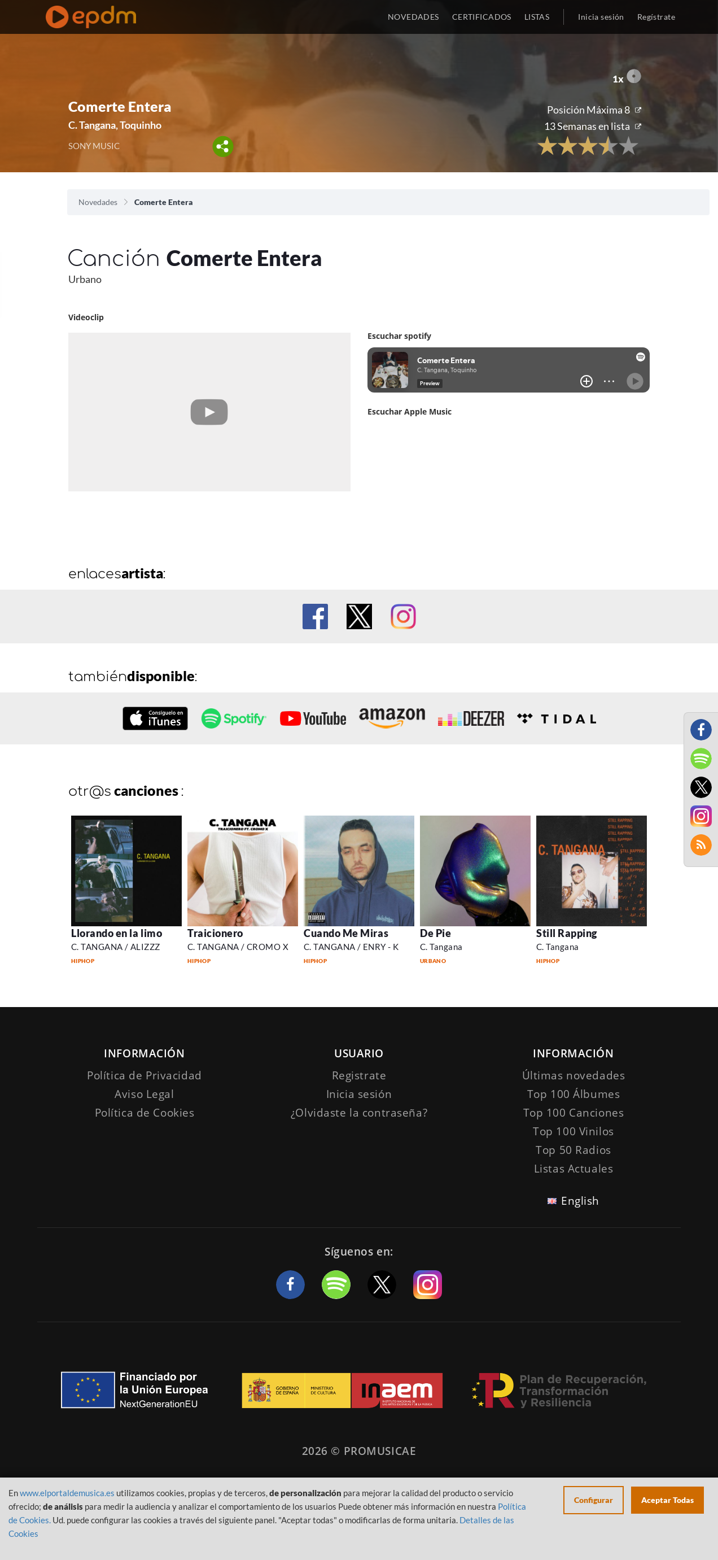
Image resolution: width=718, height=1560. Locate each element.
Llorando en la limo (116, 933)
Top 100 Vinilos (573, 1131)
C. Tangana (441, 947)
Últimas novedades (573, 1075)
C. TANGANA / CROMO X (237, 947)
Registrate (359, 1075)
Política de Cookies (145, 1112)
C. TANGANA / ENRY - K (351, 947)
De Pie (435, 933)
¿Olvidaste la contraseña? (359, 1112)
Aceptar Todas (667, 1500)
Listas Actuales (574, 1168)
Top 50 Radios (573, 1150)
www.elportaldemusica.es (67, 1493)
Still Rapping (566, 933)
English (580, 1200)
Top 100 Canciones (573, 1112)
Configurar (593, 1500)
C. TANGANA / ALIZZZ (115, 947)
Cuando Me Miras (346, 933)
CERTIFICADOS (481, 16)
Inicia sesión (601, 16)
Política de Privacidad (144, 1075)
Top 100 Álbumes (573, 1094)
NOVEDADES (413, 16)
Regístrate (656, 16)
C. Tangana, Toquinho (114, 125)
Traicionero (215, 933)
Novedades (97, 202)
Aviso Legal (144, 1094)
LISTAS (537, 16)
